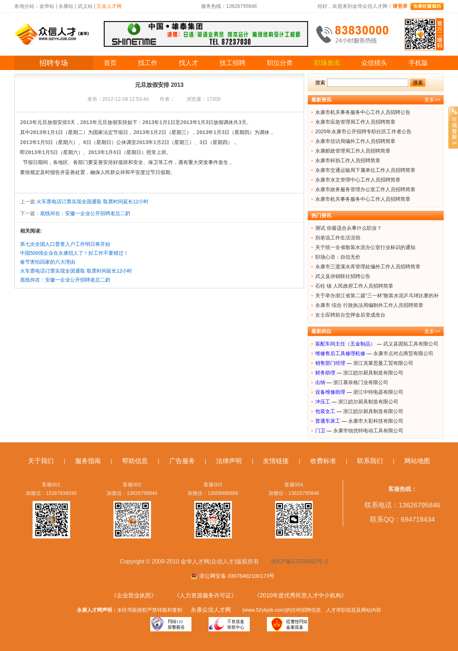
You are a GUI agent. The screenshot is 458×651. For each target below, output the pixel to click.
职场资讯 (327, 62)
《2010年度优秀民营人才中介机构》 (300, 595)
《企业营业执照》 (134, 595)
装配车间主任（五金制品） (345, 344)
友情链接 (276, 460)
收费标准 (323, 460)
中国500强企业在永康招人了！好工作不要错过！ (74, 253)
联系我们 (370, 460)
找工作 (147, 62)
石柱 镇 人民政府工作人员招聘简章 (354, 286)
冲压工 (322, 401)
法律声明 (229, 460)
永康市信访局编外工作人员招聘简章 (355, 141)
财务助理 (325, 373)
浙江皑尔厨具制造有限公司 (373, 373)
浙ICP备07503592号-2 (299, 561)
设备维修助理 (330, 392)
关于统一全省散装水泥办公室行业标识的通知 (365, 247)
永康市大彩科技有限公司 (375, 421)
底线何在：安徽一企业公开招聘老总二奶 (85, 213)
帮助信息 (135, 460)
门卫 (320, 430)
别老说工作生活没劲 (337, 237)
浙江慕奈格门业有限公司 (360, 382)
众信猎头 (374, 62)
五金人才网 (109, 6)
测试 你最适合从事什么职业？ (348, 228)
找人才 (188, 62)
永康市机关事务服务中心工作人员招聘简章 (362, 199)
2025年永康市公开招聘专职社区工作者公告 (363, 131)
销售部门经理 (330, 363)
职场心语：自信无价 (337, 257)
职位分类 (280, 62)
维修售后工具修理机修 (340, 353)
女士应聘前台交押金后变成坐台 (350, 315)
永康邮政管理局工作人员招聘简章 (352, 151)
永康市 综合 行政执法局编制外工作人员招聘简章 (369, 305)
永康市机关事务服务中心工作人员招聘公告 (362, 112)
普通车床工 (327, 421)
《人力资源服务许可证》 (205, 595)
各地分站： (26, 6)
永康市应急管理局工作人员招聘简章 (355, 122)
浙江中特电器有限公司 (378, 392)
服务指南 (88, 460)
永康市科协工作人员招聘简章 (347, 160)
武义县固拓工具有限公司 (410, 344)
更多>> (432, 100)
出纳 (320, 382)
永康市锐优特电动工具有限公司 (368, 430)
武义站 (85, 6)
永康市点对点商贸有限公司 (403, 353)
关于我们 (41, 460)
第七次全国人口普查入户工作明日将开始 (65, 244)
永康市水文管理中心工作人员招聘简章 (357, 180)
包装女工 (325, 411)
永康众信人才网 (211, 610)
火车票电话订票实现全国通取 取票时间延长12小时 (92, 201)
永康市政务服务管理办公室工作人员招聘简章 (365, 189)
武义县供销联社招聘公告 (342, 276)
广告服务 (182, 460)
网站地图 (417, 460)
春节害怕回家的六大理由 (47, 262)
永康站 (65, 6)
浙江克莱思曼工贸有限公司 (383, 363)
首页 (110, 62)
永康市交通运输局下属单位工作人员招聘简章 (365, 170)
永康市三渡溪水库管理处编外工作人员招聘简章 (367, 266)
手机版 (418, 62)
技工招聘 (232, 62)
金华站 (46, 6)
